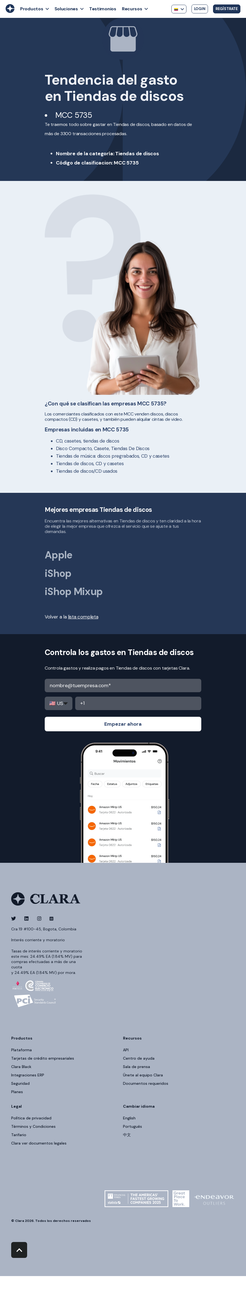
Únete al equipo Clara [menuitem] (143, 1075)
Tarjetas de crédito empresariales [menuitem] (42, 1058)
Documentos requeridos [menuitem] (145, 1083)
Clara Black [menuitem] (21, 1066)
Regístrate (227, 8)
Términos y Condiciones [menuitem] (33, 1126)
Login (199, 8)
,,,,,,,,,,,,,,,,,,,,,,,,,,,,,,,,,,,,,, (58, 703)
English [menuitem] (129, 1118)
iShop (58, 573)
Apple (58, 555)
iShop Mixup (74, 591)
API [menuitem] (126, 1049)
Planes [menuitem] (17, 1091)
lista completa (83, 617)
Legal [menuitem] (16, 1106)
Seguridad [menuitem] (20, 1083)
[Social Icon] (15, 918)
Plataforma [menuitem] (21, 1049)
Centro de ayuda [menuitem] (139, 1058)
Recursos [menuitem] (132, 1038)
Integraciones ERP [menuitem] (27, 1075)
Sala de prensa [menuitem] (136, 1066)
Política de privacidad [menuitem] (31, 1118)
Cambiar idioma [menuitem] (139, 1106)
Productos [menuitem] (21, 1038)
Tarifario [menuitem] (18, 1134)
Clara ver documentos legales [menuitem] (39, 1143)
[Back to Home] (10, 11)
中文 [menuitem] (127, 1134)
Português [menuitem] (132, 1126)
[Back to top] (19, 1250)
